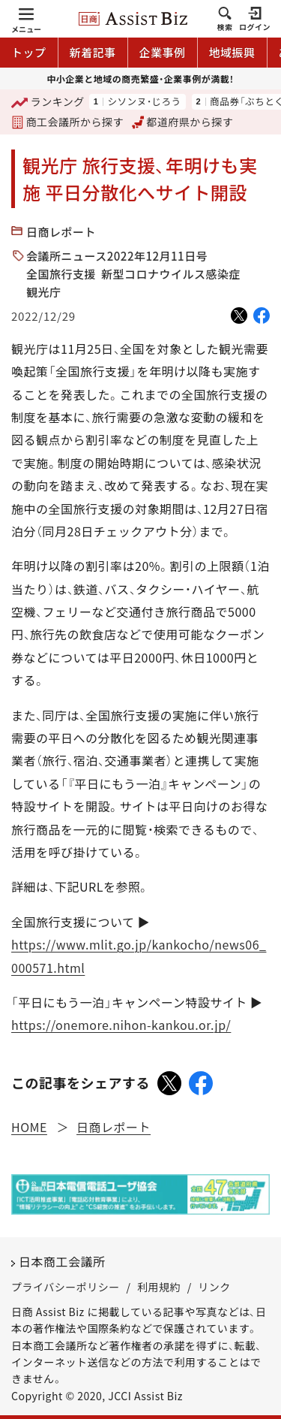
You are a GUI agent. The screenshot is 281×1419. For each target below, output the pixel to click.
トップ (28, 52)
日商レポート (61, 232)
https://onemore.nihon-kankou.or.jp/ (121, 1025)
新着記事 (93, 52)
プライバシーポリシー (65, 1286)
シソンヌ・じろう (144, 102)
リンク (214, 1286)
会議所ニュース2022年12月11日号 (117, 256)
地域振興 (232, 52)
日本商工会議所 (62, 1261)
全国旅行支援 (61, 274)
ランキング (48, 102)
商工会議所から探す (67, 121)
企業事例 (162, 52)
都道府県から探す (183, 121)
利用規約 (159, 1286)
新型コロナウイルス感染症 (171, 274)
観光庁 (43, 292)
